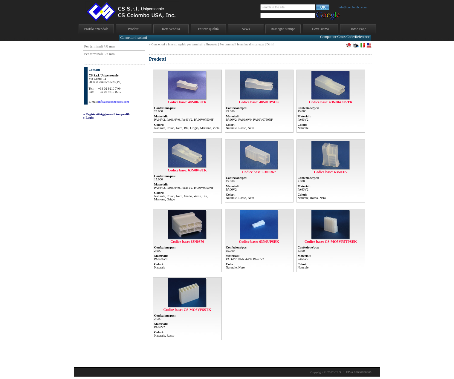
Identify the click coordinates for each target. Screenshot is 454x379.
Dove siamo (320, 29)
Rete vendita (171, 29)
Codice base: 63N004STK (187, 170)
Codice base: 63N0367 (259, 172)
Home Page (357, 29)
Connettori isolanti (133, 38)
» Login (88, 117)
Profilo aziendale (96, 29)
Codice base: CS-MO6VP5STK (187, 310)
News (245, 29)
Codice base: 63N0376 (187, 242)
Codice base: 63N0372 (331, 172)
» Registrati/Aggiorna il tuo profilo (107, 114)
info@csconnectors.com (113, 101)
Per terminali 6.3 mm (99, 54)
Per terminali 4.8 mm (99, 46)
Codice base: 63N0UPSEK (259, 242)
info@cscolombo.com (353, 7)
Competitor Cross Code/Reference (344, 37)
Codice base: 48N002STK (187, 102)
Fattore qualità (208, 29)
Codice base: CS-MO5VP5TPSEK (331, 242)
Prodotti (134, 29)
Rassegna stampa (283, 29)
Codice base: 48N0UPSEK (259, 102)
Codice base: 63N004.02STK (331, 102)
